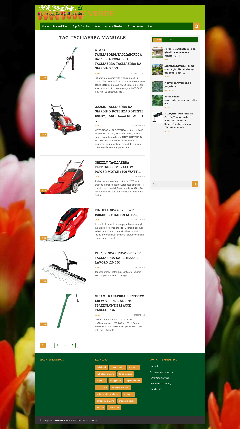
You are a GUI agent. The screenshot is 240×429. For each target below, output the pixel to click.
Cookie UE (155, 389)
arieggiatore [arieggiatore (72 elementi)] (115, 381)
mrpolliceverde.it (56, 420)
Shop (150, 26)
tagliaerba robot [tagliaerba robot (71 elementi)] (133, 381)
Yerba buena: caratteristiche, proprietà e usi (180, 100)
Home (45, 26)
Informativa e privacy (160, 383)
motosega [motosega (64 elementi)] (128, 394)
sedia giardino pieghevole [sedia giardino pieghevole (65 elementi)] (108, 394)
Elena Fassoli (170, 60)
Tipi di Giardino (81, 26)
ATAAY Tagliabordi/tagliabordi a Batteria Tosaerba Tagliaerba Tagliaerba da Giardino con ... (118, 59)
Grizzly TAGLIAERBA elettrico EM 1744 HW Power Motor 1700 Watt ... (118, 167)
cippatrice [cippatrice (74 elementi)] (101, 381)
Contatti (154, 366)
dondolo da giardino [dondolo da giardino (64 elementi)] (105, 401)
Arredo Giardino (114, 26)
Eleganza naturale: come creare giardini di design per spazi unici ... (179, 69)
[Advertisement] (175, 156)
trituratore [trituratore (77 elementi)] (133, 367)
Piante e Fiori (60, 26)
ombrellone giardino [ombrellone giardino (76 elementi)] (105, 374)
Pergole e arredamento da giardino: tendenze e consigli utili (179, 52)
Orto (98, 26)
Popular (168, 40)
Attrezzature (135, 26)
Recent (157, 39)
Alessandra (169, 90)
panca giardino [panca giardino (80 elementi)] (117, 367)
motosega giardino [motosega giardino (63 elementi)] (127, 401)
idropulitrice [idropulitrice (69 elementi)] (102, 387)
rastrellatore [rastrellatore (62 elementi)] (114, 407)
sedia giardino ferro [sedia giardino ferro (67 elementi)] (120, 387)
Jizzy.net (169, 372)
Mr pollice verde (77, 13)
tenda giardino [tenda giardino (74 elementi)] (125, 374)
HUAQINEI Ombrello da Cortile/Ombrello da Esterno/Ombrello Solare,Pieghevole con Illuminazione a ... (178, 120)
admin (97, 73)
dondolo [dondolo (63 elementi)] (100, 407)
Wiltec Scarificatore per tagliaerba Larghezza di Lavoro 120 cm (118, 257)
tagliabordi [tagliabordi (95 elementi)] (101, 367)
